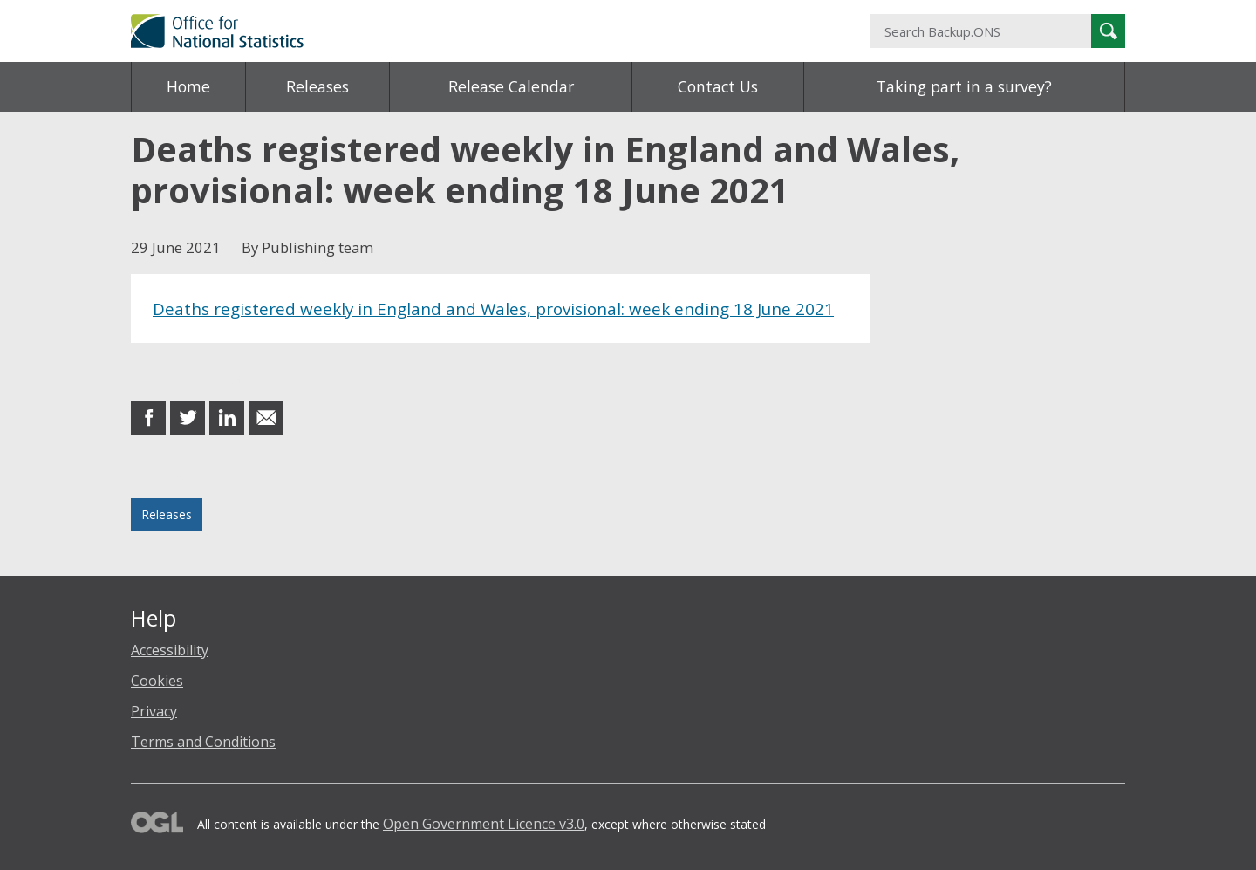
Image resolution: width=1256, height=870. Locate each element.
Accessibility (169, 650)
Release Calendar (511, 86)
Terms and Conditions (203, 741)
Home (188, 86)
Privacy (154, 711)
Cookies (157, 680)
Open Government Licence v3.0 (483, 823)
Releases (317, 86)
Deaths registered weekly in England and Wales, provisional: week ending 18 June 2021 (493, 308)
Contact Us (718, 86)
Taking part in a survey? (964, 86)
